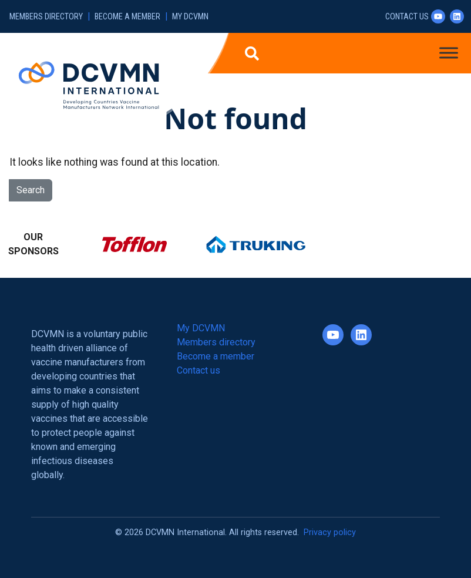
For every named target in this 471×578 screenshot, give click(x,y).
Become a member (127, 17)
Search (30, 190)
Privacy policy (330, 532)
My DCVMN (190, 17)
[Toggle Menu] (448, 52)
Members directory (46, 17)
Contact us (407, 17)
